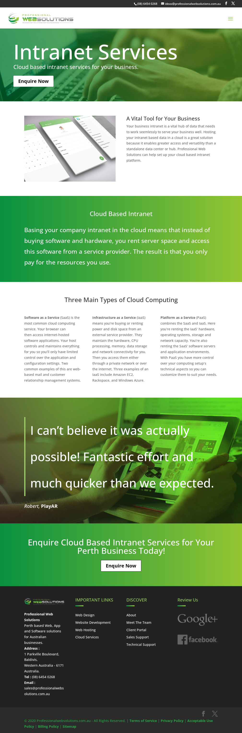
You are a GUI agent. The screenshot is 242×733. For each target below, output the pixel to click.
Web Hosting (85, 630)
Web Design (84, 615)
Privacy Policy (172, 720)
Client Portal (136, 630)
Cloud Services (87, 637)
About (131, 615)
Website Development (93, 622)
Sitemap (69, 726)
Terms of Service (143, 720)
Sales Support (137, 637)
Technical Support (141, 644)
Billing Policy (48, 726)
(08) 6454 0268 (147, 4)
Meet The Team (138, 622)
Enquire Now (33, 81)
